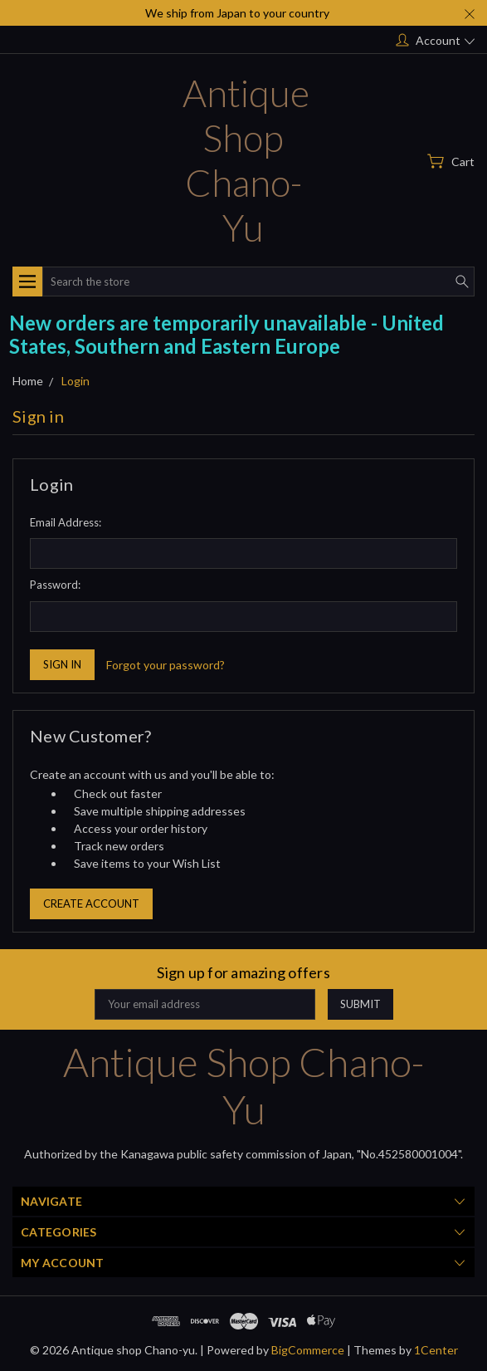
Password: (55, 584)
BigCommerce (307, 1350)
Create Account (91, 903)
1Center (436, 1350)
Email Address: (65, 522)
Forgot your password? (165, 665)
